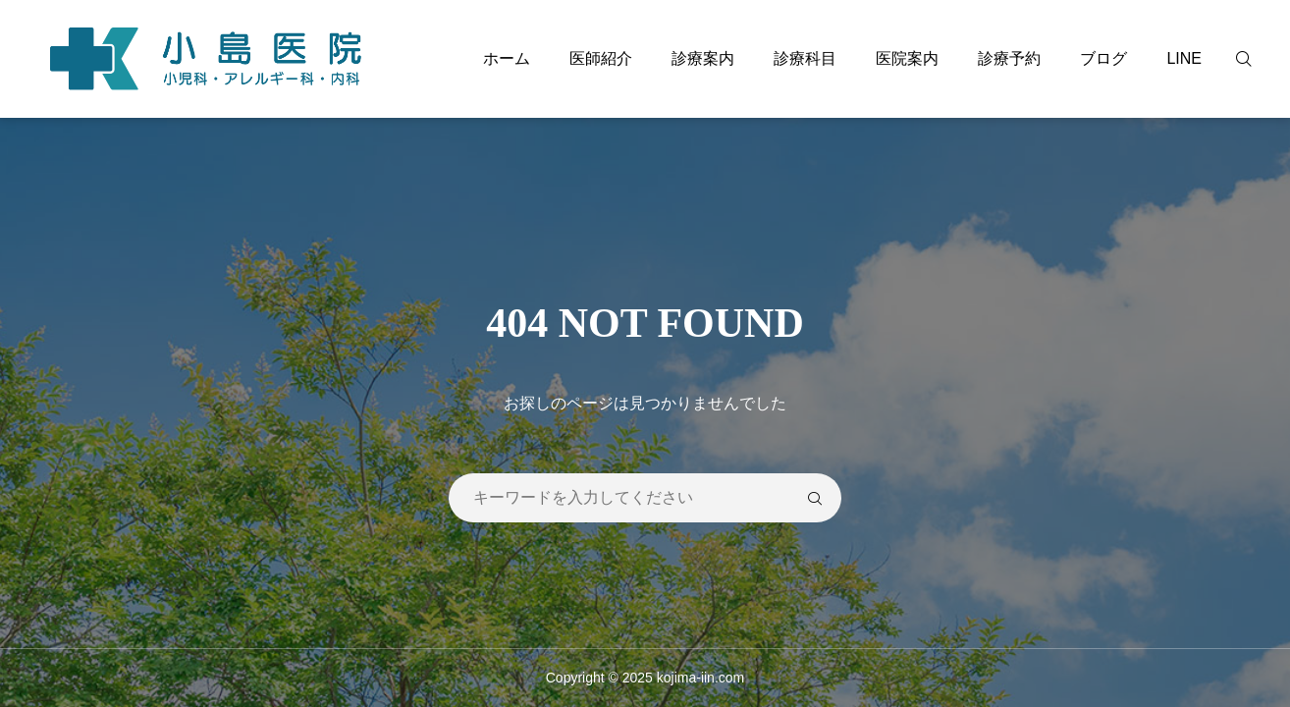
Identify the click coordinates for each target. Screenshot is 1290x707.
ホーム (506, 58)
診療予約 (1009, 58)
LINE (1184, 58)
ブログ (1103, 58)
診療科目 (805, 58)
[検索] (1255, 59)
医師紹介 (600, 58)
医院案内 (907, 58)
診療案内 (703, 58)
